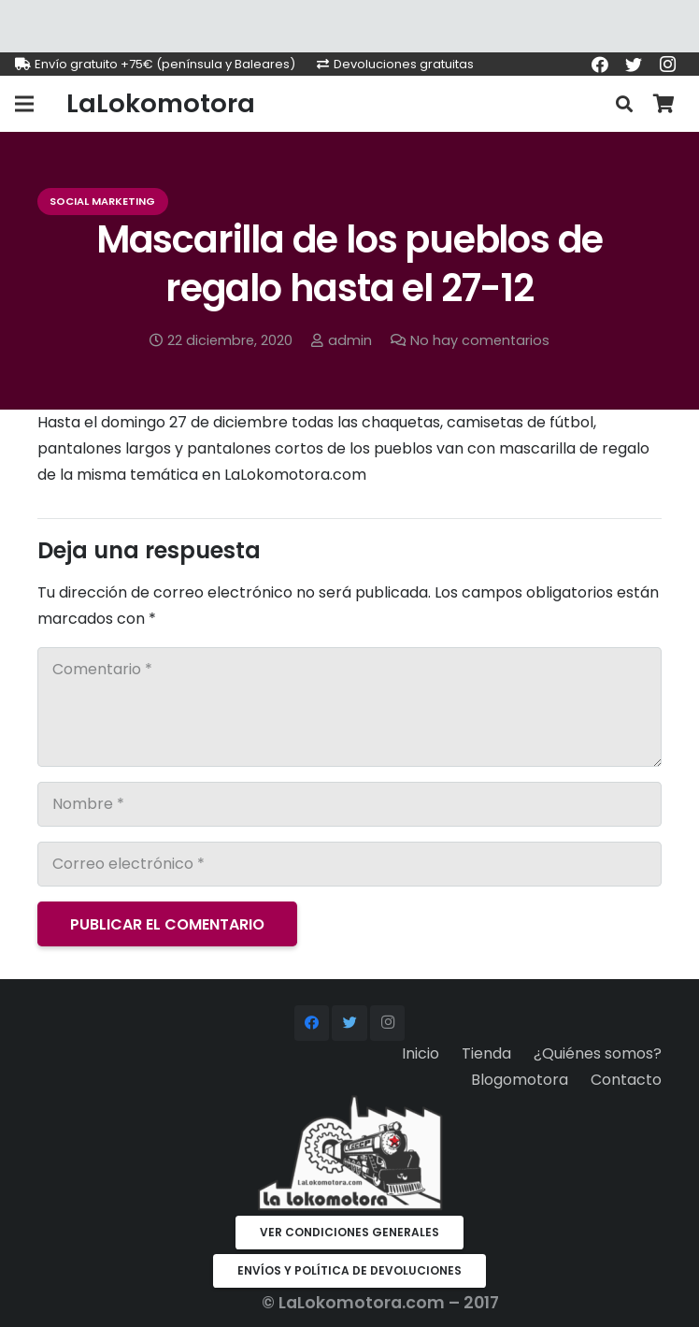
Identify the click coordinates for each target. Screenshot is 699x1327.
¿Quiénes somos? (598, 1053)
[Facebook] (600, 64)
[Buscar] (624, 104)
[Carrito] (663, 104)
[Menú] (24, 103)
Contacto (626, 1079)
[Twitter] (633, 64)
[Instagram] (667, 64)
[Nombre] (349, 804)
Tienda (486, 1053)
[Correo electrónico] (349, 864)
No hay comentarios (479, 340)
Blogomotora (519, 1079)
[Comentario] (349, 707)
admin (350, 340)
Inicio (420, 1053)
